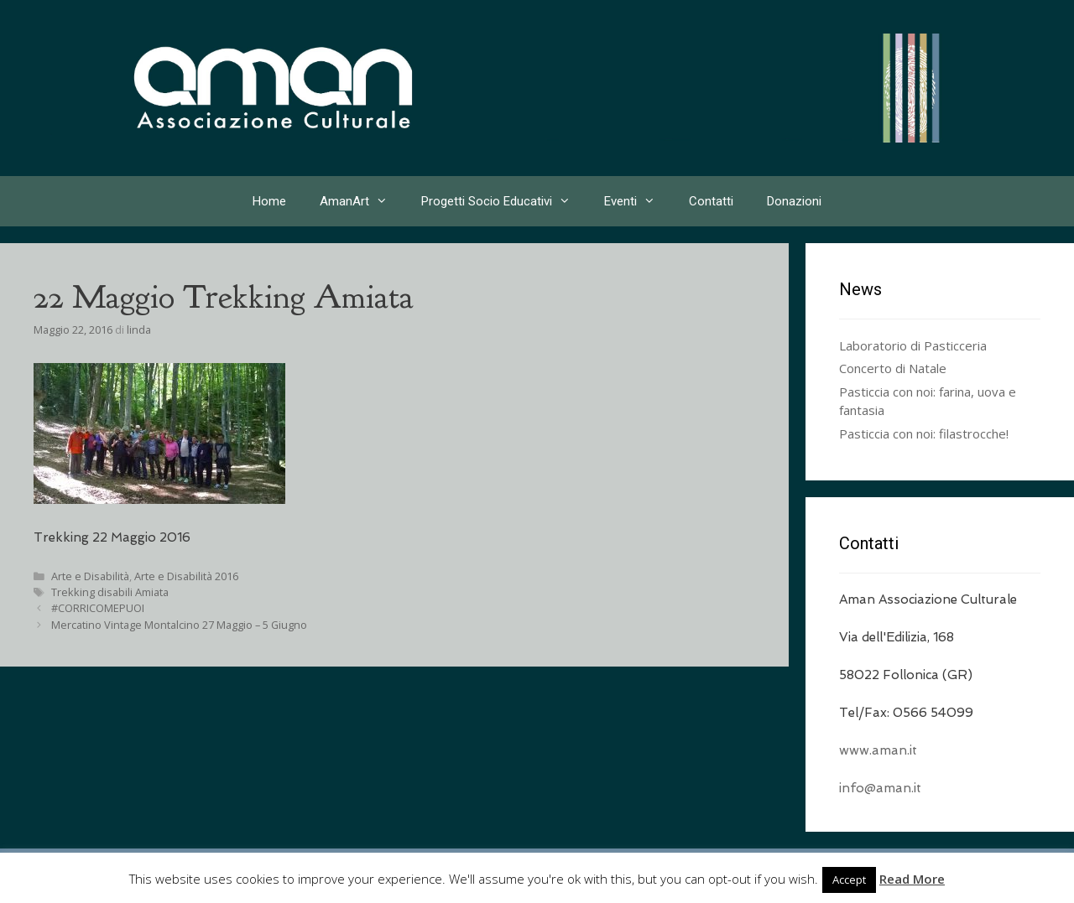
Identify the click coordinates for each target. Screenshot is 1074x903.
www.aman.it (878, 750)
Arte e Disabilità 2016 (186, 576)
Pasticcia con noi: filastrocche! (924, 433)
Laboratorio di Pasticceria (913, 345)
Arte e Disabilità (90, 576)
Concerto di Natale (892, 368)
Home (269, 201)
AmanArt (362, 201)
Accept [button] (849, 879)
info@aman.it (880, 788)
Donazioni (794, 201)
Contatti (711, 201)
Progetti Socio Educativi (504, 201)
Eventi (638, 201)
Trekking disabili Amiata (110, 591)
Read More (912, 878)
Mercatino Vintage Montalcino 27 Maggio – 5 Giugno (179, 624)
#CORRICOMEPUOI (97, 607)
